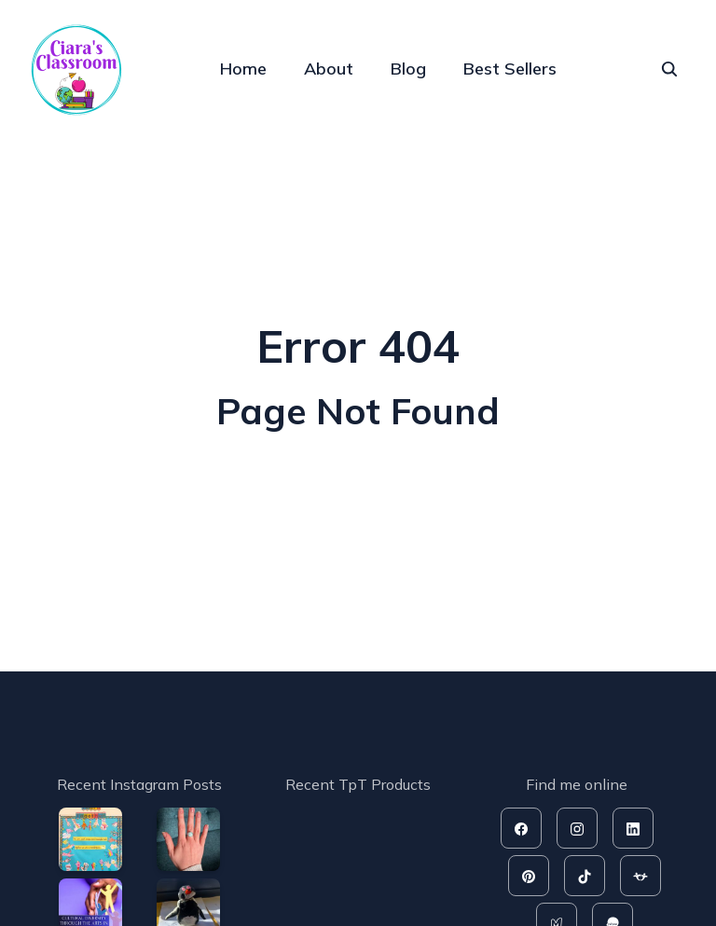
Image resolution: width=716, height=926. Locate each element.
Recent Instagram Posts (139, 784)
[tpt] (640, 875)
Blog (408, 68)
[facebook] (521, 828)
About (328, 68)
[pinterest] (528, 875)
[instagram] (577, 828)
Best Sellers (510, 68)
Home (243, 68)
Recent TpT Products (358, 784)
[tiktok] (584, 875)
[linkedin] (633, 828)
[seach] (669, 69)
